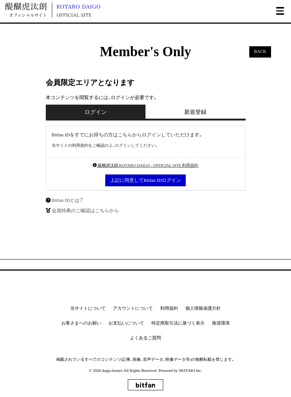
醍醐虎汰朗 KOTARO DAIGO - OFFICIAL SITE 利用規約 (145, 165)
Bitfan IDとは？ (67, 200)
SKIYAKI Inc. (190, 370)
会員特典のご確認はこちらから (85, 210)
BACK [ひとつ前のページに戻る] (260, 51)
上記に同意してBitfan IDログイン (145, 180)
